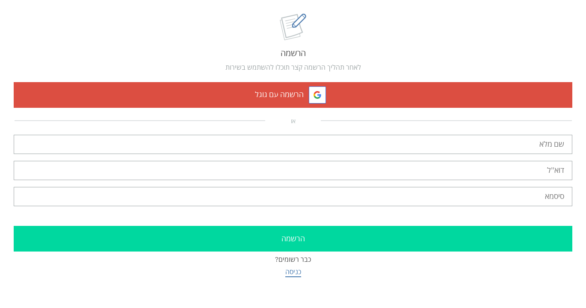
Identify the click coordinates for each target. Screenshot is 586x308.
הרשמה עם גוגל (279, 95)
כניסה (293, 271)
